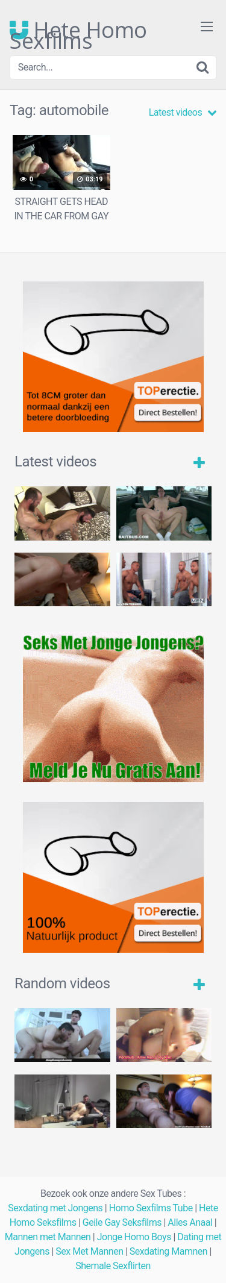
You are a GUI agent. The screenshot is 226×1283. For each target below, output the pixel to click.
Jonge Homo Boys (134, 1237)
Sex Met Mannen (89, 1251)
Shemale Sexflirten (113, 1266)
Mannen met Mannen (48, 1237)
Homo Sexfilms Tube (151, 1208)
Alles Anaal (190, 1222)
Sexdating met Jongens (55, 1208)
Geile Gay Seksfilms (122, 1222)
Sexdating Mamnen (168, 1251)
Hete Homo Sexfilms (78, 30)
